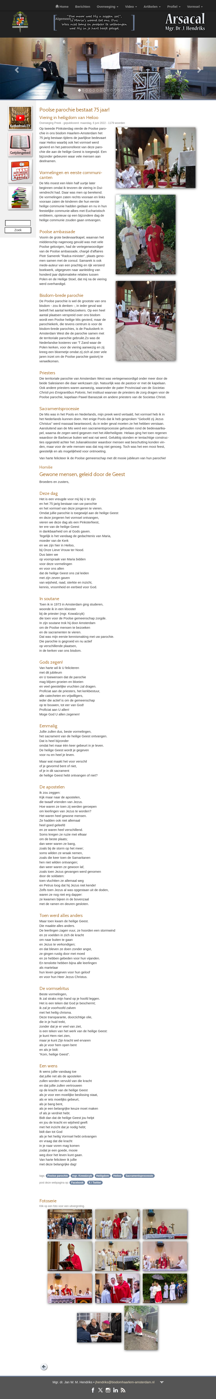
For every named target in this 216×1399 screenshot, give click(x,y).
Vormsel (195, 6)
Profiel (174, 6)
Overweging (107, 6)
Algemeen (64, 19)
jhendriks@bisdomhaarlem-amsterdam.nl (124, 1382)
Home (62, 6)
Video (131, 6)
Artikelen (152, 6)
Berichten (82, 6)
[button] (16, 68)
